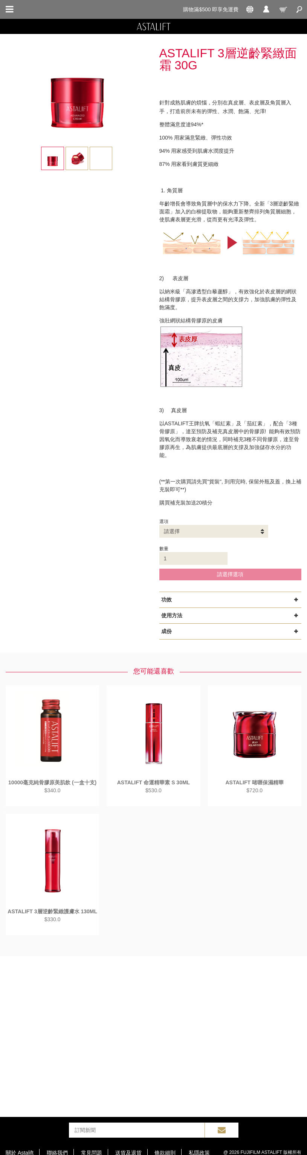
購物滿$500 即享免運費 (210, 9)
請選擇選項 (230, 574)
